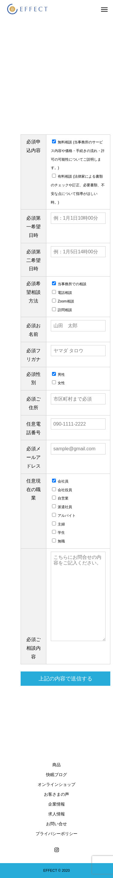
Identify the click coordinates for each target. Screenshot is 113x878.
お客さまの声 (56, 794)
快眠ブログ (56, 774)
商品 (56, 764)
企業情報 (56, 804)
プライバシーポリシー (56, 833)
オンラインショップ (56, 784)
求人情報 (56, 814)
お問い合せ (56, 823)
